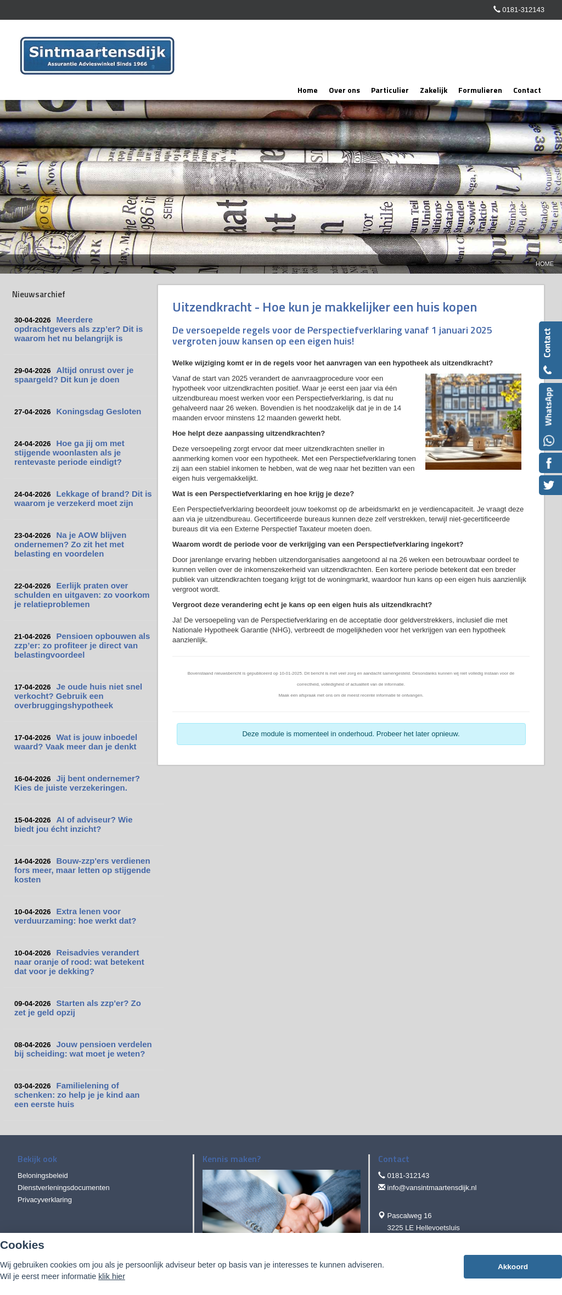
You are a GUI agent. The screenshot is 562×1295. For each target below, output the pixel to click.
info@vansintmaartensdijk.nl (432, 1187)
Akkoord (513, 1267)
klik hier (111, 1276)
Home (545, 263)
